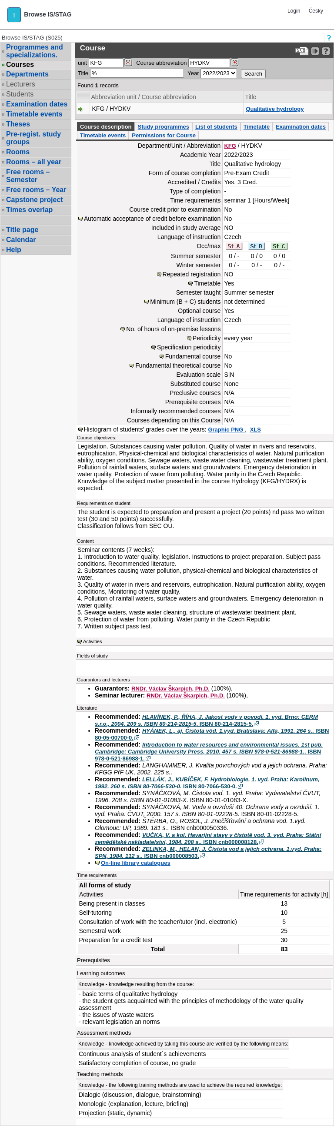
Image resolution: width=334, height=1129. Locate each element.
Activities (92, 641)
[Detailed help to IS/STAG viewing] (326, 51)
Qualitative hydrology (275, 109)
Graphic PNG (226, 429)
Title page (22, 229)
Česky (316, 11)
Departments (27, 74)
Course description (105, 126)
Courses (20, 65)
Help (13, 249)
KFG (230, 146)
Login (293, 11)
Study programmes (163, 126)
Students (19, 94)
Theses (18, 124)
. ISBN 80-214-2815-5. (206, 720)
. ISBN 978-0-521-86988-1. (209, 751)
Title (83, 73)
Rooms (18, 152)
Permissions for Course (164, 135)
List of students (216, 126)
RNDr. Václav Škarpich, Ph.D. (170, 688)
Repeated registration (192, 274)
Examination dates (36, 104)
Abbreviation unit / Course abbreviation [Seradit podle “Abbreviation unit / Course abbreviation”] (143, 96)
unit (82, 63)
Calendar (21, 239)
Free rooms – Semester (28, 175)
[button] (14, 14)
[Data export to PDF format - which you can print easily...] (302, 51)
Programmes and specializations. (34, 51)
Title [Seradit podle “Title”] (250, 96)
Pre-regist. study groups (33, 138)
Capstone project (34, 199)
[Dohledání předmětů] (234, 62)
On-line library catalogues (135, 863)
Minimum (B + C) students (185, 301)
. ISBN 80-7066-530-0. (207, 783)
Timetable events (34, 114)
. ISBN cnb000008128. (208, 838)
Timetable (257, 126)
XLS (255, 429)
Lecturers (20, 84)
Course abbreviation (161, 63)
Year (193, 73)
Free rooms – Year (36, 189)
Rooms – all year (33, 162)
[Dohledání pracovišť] (128, 62)
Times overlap (29, 209)
